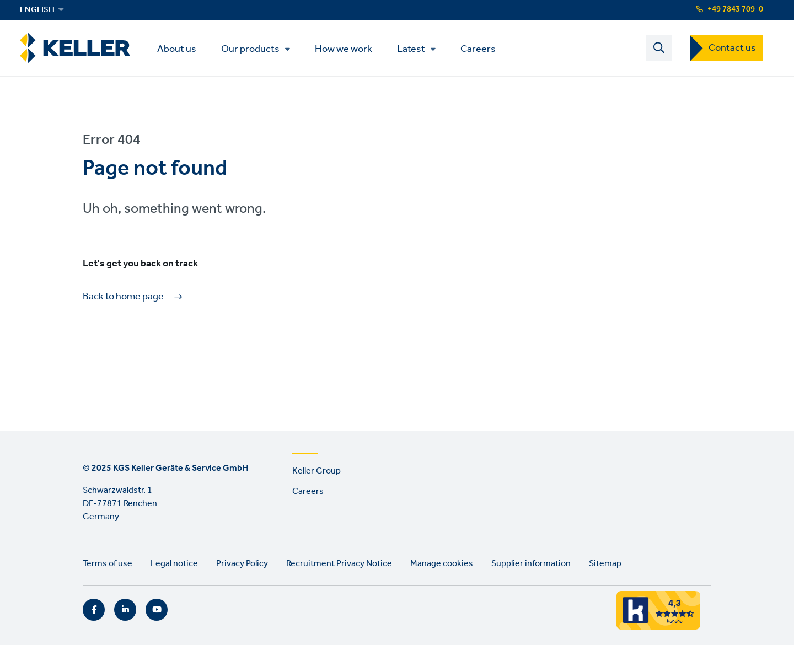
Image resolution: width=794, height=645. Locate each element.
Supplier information (531, 563)
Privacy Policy (242, 563)
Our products (250, 49)
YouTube (157, 610)
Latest (411, 49)
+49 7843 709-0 (735, 9)
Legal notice (174, 563)
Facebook (94, 610)
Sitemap (605, 563)
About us (176, 48)
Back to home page (123, 297)
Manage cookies (441, 563)
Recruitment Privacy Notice (339, 563)
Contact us (732, 48)
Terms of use (107, 563)
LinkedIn (125, 610)
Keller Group (316, 471)
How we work (343, 48)
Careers (478, 48)
